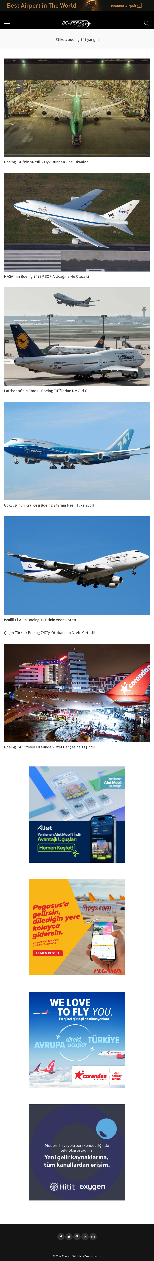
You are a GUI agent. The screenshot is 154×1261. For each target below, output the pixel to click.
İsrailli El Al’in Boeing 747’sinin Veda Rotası (40, 620)
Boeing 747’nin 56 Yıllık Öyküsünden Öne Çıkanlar (46, 162)
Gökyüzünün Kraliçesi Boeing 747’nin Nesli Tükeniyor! (49, 505)
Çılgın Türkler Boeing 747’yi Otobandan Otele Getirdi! (49, 633)
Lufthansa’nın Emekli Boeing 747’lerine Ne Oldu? (46, 391)
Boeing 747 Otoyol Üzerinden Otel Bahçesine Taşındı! (49, 747)
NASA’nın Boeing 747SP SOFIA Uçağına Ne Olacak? (46, 277)
